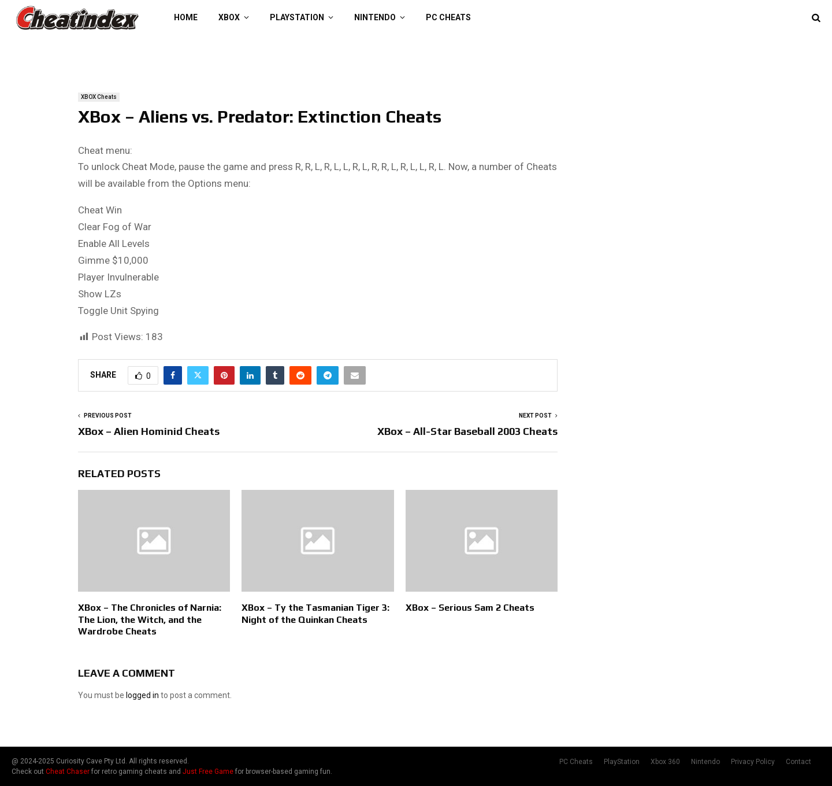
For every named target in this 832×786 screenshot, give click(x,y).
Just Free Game (208, 771)
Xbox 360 (665, 762)
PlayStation (297, 17)
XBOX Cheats (99, 97)
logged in (142, 695)
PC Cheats (448, 17)
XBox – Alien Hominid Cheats (149, 431)
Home (186, 17)
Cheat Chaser (68, 771)
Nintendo (375, 17)
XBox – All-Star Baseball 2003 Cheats (467, 431)
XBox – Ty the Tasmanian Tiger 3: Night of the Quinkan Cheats (315, 613)
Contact (798, 762)
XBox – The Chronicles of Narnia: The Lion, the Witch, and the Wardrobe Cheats (149, 619)
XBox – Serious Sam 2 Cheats (470, 607)
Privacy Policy (753, 762)
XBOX (229, 17)
